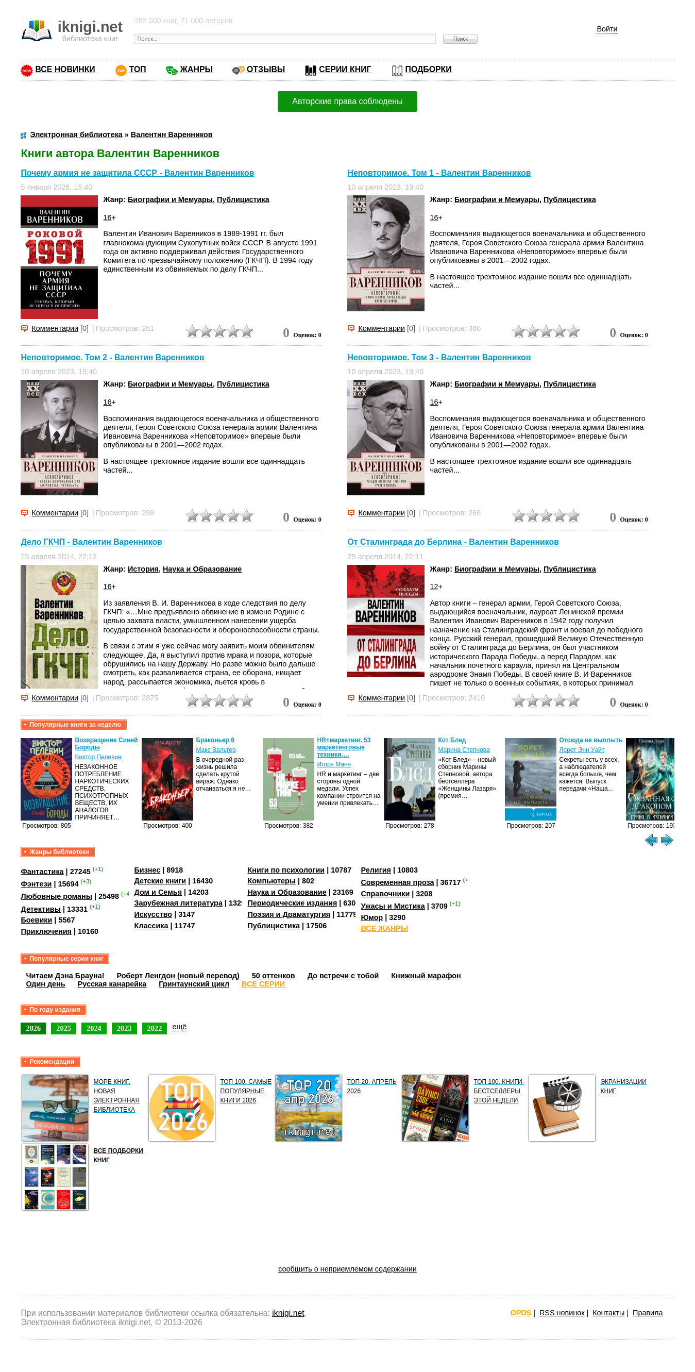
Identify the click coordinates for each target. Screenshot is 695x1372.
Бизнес (147, 870)
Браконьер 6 (215, 740)
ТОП (137, 69)
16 (107, 217)
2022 (154, 1028)
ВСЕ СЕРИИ (263, 984)
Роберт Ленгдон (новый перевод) (177, 976)
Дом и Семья (158, 892)
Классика (151, 926)
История (143, 569)
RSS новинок (561, 1313)
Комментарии (54, 328)
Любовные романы (56, 896)
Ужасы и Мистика (393, 906)
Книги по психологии (286, 870)
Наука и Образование (202, 569)
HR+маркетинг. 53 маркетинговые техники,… (343, 747)
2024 (94, 1028)
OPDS (520, 1313)
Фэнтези (36, 884)
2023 (124, 1028)
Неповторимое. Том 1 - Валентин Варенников (439, 173)
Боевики (36, 920)
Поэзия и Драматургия (288, 914)
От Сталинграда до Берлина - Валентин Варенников (452, 542)
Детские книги (160, 881)
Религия (376, 870)
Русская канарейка (112, 984)
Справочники (385, 894)
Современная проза (397, 882)
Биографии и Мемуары (170, 199)
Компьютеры (271, 881)
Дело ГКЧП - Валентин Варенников (91, 542)
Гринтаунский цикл (194, 984)
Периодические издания (292, 903)
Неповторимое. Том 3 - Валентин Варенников (439, 357)
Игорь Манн (334, 764)
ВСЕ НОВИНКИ (65, 69)
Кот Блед (452, 740)
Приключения (46, 931)
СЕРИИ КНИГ (345, 69)
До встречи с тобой (343, 976)
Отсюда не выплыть (590, 740)
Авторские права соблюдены (347, 101)
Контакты (608, 1313)
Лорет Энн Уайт (581, 750)
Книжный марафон (426, 976)
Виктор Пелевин (98, 757)
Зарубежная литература (178, 903)
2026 (33, 1028)
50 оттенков (273, 976)
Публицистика (243, 199)
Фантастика (42, 871)
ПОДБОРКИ (428, 69)
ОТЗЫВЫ (266, 69)
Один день (45, 984)
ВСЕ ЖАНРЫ (384, 928)
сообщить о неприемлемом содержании (347, 1269)
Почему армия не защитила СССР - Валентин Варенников (137, 173)
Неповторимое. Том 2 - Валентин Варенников (112, 357)
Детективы (41, 909)
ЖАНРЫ (196, 69)
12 (434, 586)
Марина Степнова (463, 750)
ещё (179, 1027)
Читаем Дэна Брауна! (65, 976)
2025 (63, 1028)
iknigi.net (288, 1313)
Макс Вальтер (215, 750)
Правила (648, 1313)
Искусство (153, 914)
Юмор (372, 917)
